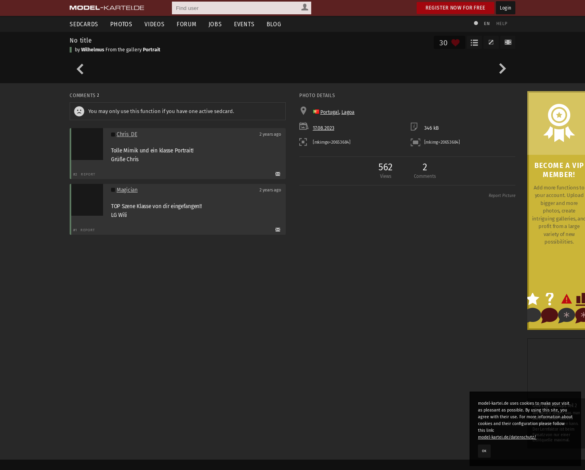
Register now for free (455, 8)
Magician (127, 190)
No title (81, 40)
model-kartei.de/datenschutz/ (507, 437)
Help (501, 23)
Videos (154, 24)
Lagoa (348, 112)
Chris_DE (127, 134)
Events (244, 24)
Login (505, 8)
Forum (187, 24)
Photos (121, 24)
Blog (274, 24)
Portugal (329, 112)
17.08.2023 (323, 128)
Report (88, 174)
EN (486, 23)
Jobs (215, 24)
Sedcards (84, 24)
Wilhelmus (92, 50)
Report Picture (502, 195)
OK (484, 451)
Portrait (151, 50)
